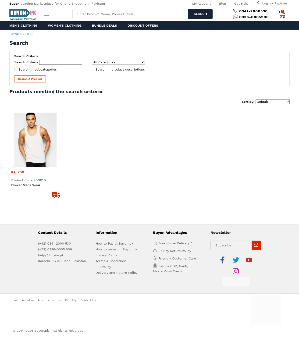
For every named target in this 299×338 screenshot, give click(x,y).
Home (14, 34)
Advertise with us (50, 300)
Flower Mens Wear (25, 185)
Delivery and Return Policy (116, 272)
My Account (201, 3)
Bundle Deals (104, 25)
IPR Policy (103, 267)
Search (200, 14)
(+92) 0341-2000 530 (54, 243)
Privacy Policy (106, 255)
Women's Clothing (65, 25)
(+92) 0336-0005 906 (55, 249)
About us (28, 300)
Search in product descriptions (120, 69)
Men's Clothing (23, 25)
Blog (222, 3)
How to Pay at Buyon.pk (114, 243)
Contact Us (88, 300)
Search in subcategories (37, 69)
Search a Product (30, 79)
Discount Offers (143, 25)
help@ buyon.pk (51, 255)
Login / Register (274, 3)
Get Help (241, 3)
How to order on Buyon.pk (116, 249)
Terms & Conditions (111, 261)
